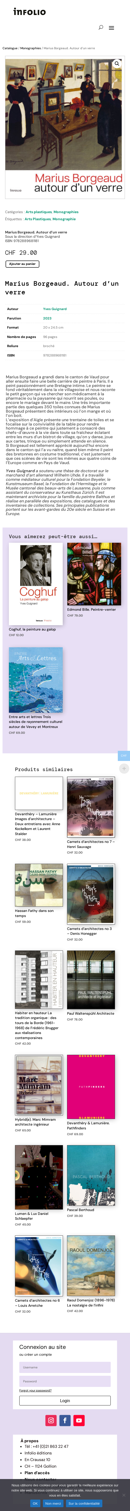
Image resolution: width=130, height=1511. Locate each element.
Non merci (53, 1503)
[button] (117, 63)
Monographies (30, 48)
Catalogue (10, 48)
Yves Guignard (55, 309)
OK (35, 1503)
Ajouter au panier (22, 264)
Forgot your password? (35, 1390)
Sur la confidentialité (84, 1503)
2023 (47, 318)
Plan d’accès (37, 1472)
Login (65, 1401)
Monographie (64, 219)
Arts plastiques (39, 212)
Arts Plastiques (38, 219)
